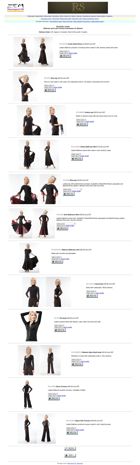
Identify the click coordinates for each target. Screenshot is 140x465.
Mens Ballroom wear (56, 21)
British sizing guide (65, 19)
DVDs (61, 16)
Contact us (109, 16)
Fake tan (79, 16)
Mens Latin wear (68, 21)
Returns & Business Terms (90, 19)
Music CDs (67, 16)
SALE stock (55, 19)
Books (73, 16)
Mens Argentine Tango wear (82, 21)
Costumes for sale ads (89, 16)
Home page (31, 16)
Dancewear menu (46, 19)
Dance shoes (39, 16)
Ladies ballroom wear (97, 21)
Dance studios (101, 16)
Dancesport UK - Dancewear (75, 463)
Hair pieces (55, 16)
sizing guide (73, 53)
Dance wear (47, 16)
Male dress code (77, 19)
